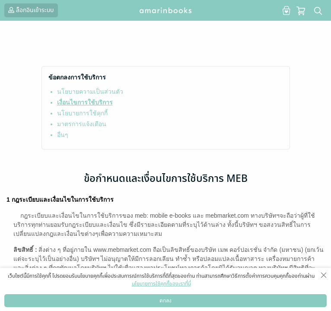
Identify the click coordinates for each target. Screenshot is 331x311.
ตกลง (165, 301)
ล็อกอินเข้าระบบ (30, 10)
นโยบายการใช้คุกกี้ (82, 113)
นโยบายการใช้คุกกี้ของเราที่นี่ (161, 284)
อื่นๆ (62, 134)
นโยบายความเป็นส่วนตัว (90, 91)
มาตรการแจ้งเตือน (81, 124)
